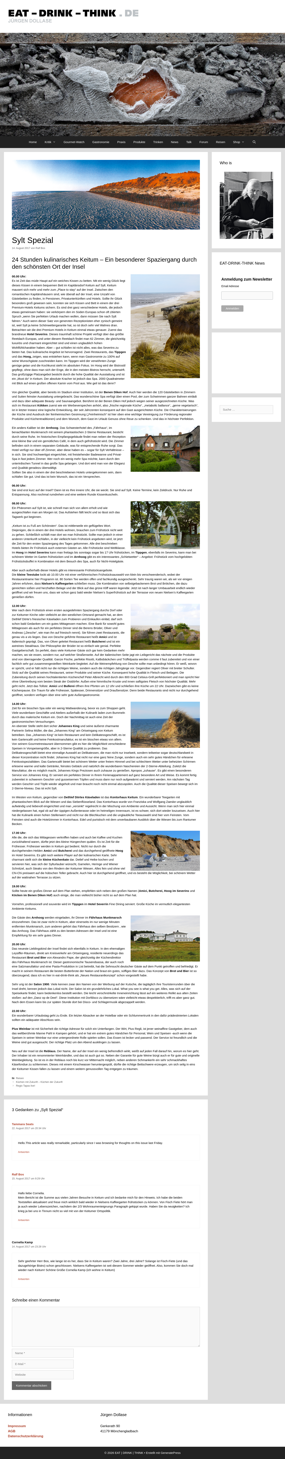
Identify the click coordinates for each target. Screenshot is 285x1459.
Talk (189, 142)
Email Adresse (230, 286)
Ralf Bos (18, 1174)
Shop (240, 142)
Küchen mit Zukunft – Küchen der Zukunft (39, 1081)
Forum (204, 142)
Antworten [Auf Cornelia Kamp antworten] (23, 1279)
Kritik (52, 142)
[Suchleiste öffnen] (254, 142)
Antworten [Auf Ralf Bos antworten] (23, 1220)
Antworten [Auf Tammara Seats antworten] (23, 1151)
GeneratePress (171, 1452)
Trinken (158, 142)
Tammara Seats (23, 1124)
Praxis (121, 142)
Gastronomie (100, 142)
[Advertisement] (246, 362)
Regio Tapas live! (25, 1085)
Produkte (139, 142)
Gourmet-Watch (74, 142)
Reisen (220, 142)
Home (33, 142)
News (175, 142)
